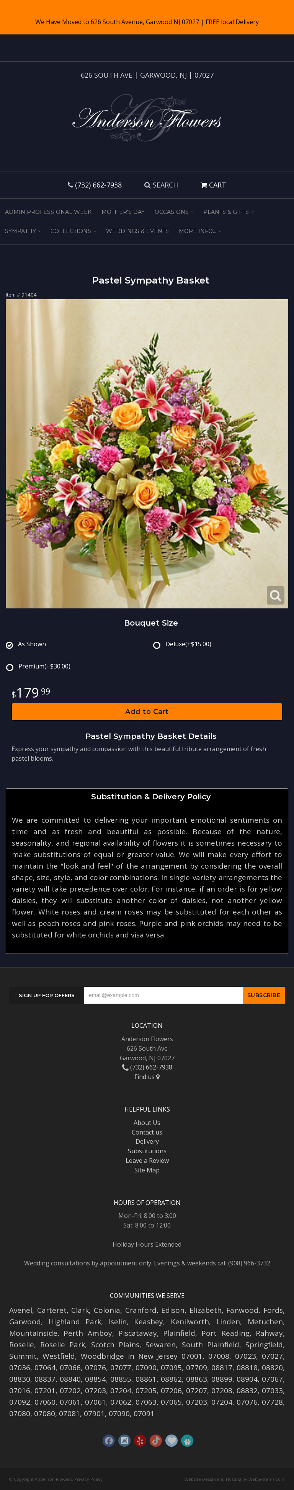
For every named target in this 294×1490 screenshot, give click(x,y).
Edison (173, 1310)
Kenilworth (190, 1322)
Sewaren (160, 1345)
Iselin (118, 1322)
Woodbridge (102, 1356)
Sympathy (20, 231)
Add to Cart (147, 712)
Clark (80, 1310)
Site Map (147, 1170)
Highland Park (75, 1322)
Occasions (172, 212)
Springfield (264, 1345)
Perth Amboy (88, 1333)
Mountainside (33, 1333)
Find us (147, 1077)
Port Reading (225, 1333)
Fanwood (242, 1310)
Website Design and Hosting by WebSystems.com (235, 1479)
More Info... (197, 231)
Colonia (107, 1310)
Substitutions (147, 1151)
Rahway (269, 1333)
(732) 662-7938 (98, 184)
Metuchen (265, 1322)
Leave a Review (147, 1160)
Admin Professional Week (48, 212)
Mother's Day (123, 212)
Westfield (58, 1356)
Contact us (147, 1132)
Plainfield (179, 1333)
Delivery (147, 1141)
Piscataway (137, 1333)
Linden (228, 1322)
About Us (147, 1122)
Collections (71, 231)
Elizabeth (205, 1310)
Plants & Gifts (226, 212)
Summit (23, 1356)
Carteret (52, 1310)
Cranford (141, 1310)
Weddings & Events (137, 231)
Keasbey (148, 1322)
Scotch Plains (115, 1345)
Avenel (20, 1310)
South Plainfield (210, 1345)
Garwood (25, 1322)
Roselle (21, 1345)
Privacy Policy (88, 1479)
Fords (273, 1310)
